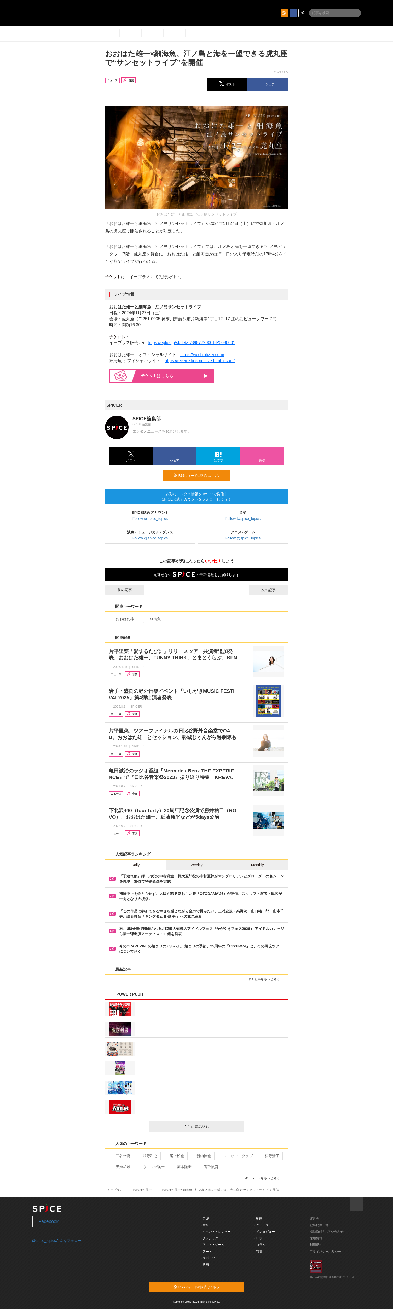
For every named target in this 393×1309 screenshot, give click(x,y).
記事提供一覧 (319, 1225)
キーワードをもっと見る (264, 1178)
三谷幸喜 (120, 1156)
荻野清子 (269, 1156)
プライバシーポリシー (325, 1251)
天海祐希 (120, 1167)
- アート (206, 1251)
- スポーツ (208, 1258)
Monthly (257, 865)
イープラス (115, 1190)
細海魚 (153, 619)
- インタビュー (264, 1232)
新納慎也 (201, 1156)
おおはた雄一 (124, 619)
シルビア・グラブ (236, 1156)
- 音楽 (205, 1218)
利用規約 (316, 1245)
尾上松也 (174, 1156)
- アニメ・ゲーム (212, 1245)
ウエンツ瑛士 (151, 1167)
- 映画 (205, 1264)
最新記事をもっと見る (266, 979)
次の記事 (273, 590)
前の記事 (120, 590)
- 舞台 (205, 1225)
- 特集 (258, 1251)
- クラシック (209, 1238)
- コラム (259, 1245)
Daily (135, 865)
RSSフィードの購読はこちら (200, 475)
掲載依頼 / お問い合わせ (327, 1232)
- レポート (261, 1238)
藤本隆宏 (182, 1167)
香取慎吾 (208, 1167)
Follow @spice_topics (150, 518)
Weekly (196, 865)
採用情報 (316, 1238)
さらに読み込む (211, 1127)
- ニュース (261, 1225)
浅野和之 (147, 1156)
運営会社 (316, 1218)
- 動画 (258, 1218)
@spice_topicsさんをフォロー (57, 1240)
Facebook (49, 1221)
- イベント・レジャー (216, 1232)
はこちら (174, 376)
